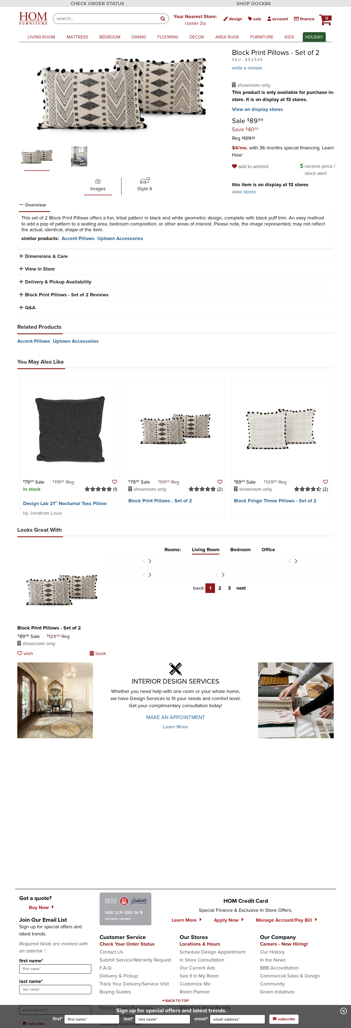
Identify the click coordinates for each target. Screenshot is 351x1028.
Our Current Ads (197, 967)
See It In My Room (199, 975)
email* (229, 1019)
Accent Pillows (78, 238)
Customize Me (195, 983)
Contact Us (111, 951)
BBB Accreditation (279, 967)
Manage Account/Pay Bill (284, 920)
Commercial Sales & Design (290, 975)
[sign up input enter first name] (55, 969)
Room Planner (195, 991)
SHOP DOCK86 (253, 3)
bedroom (109, 37)
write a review (247, 67)
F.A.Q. (106, 967)
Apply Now (226, 920)
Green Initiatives (277, 991)
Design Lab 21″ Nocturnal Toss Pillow (65, 503)
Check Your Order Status (127, 944)
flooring (167, 37)
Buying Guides (115, 991)
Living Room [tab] (205, 549)
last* (157, 1019)
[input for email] (237, 1019)
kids (289, 37)
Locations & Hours (200, 944)
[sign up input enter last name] (55, 989)
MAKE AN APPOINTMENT (175, 717)
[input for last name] (162, 1019)
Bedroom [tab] (240, 549)
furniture (261, 37)
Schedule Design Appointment (212, 951)
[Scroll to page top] (175, 1001)
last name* (31, 981)
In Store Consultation (202, 959)
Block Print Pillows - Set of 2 (160, 500)
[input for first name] (92, 1019)
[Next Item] (149, 561)
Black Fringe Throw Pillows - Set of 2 (275, 500)
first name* (31, 960)
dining (139, 37)
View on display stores (257, 109)
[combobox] (105, 18)
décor (196, 37)
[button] (325, 18)
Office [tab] (268, 549)
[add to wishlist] (251, 166)
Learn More (175, 726)
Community (272, 983)
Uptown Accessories (120, 238)
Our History (272, 951)
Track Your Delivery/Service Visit (134, 983)
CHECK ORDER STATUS (97, 3)
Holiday (314, 37)
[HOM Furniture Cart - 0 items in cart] (325, 18)
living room (41, 37)
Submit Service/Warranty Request (135, 959)
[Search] (163, 18)
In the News (272, 959)
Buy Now (39, 907)
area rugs (227, 37)
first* (86, 1019)
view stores (244, 191)
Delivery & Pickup (119, 975)
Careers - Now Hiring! (284, 944)
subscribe (284, 1019)
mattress (77, 37)
